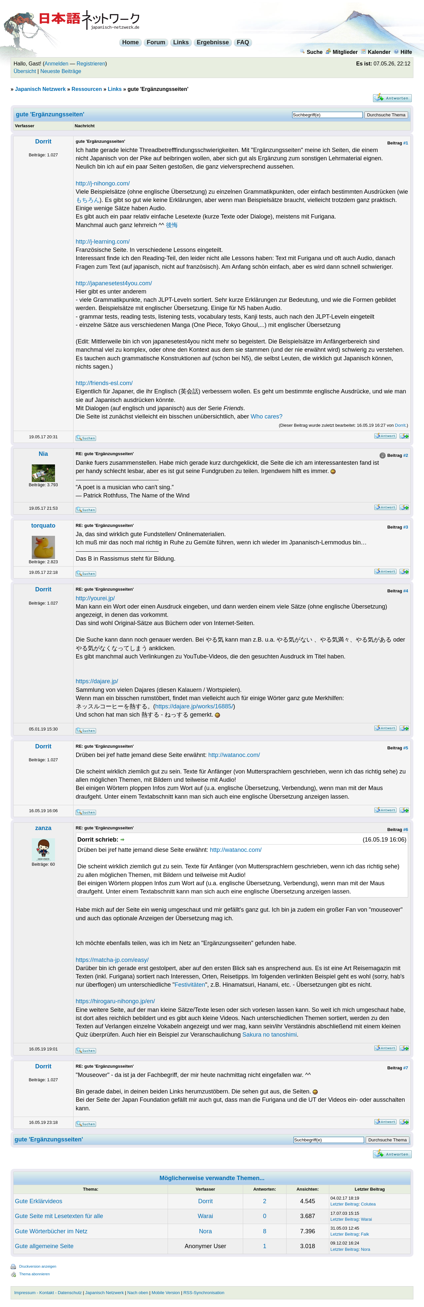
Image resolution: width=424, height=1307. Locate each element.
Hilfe (403, 52)
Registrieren (91, 63)
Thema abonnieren (34, 1274)
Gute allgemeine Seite (44, 1246)
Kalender (375, 52)
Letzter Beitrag (345, 1204)
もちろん (88, 200)
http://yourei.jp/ (95, 598)
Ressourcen (87, 89)
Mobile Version (166, 1292)
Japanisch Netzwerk (40, 89)
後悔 (172, 225)
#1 (405, 142)
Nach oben (137, 1292)
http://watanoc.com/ (234, 755)
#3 (405, 527)
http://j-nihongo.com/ (103, 183)
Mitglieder (342, 52)
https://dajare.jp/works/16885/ (194, 706)
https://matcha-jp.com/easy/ (112, 960)
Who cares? (267, 416)
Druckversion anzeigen (37, 1266)
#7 (405, 1067)
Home (130, 42)
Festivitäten (190, 984)
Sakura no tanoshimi (269, 1034)
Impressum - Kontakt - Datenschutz (48, 1292)
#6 (405, 829)
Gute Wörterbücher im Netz (51, 1231)
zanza (43, 828)
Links (181, 42)
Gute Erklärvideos (38, 1201)
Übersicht (25, 71)
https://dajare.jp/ (97, 681)
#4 (405, 590)
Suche (311, 52)
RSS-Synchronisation (204, 1292)
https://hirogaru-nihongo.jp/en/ (115, 1001)
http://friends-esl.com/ (104, 383)
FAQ (243, 42)
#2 (405, 455)
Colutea (368, 1204)
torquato (43, 525)
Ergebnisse (213, 42)
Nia (43, 454)
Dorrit (43, 141)
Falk (365, 1234)
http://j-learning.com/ (103, 241)
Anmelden (56, 63)
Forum (156, 42)
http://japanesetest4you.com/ (114, 283)
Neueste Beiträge (60, 71)
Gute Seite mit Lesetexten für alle (59, 1216)
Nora (205, 1231)
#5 (405, 747)
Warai (205, 1216)
